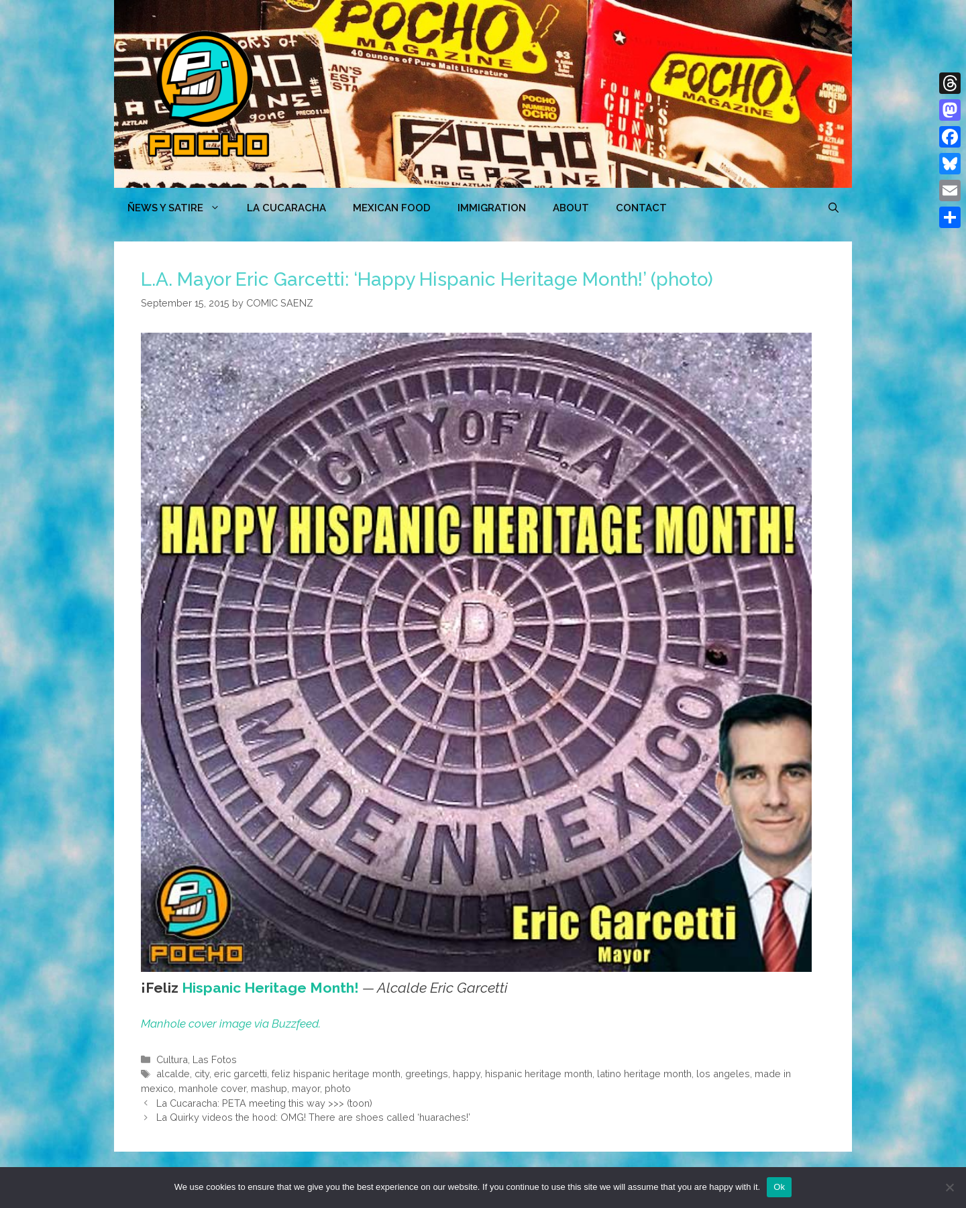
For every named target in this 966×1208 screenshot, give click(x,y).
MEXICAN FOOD (392, 208)
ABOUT (571, 208)
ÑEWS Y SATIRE (180, 208)
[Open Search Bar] (833, 208)
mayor (306, 1088)
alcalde (173, 1073)
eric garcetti (240, 1073)
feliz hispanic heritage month (336, 1073)
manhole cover (212, 1088)
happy (466, 1073)
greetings (426, 1073)
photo (338, 1088)
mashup (269, 1088)
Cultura (172, 1059)
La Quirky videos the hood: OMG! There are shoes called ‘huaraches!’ (313, 1117)
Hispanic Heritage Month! (270, 987)
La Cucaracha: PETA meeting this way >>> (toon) (264, 1103)
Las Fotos (215, 1059)
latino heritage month (644, 1073)
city (202, 1073)
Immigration (492, 208)
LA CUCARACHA (286, 208)
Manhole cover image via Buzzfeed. (231, 1023)
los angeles (723, 1073)
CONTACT (641, 208)
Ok (779, 1187)
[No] (949, 1187)
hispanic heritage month (538, 1073)
